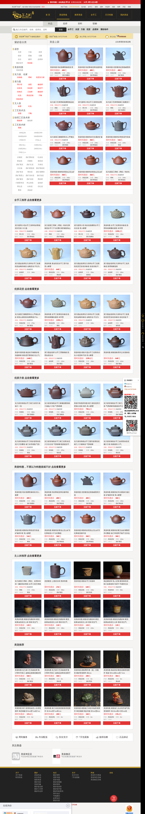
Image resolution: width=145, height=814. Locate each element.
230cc (96, 143)
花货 (88, 29)
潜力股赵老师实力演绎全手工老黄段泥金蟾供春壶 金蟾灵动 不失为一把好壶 (27, 266)
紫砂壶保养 (57, 787)
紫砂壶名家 (38, 787)
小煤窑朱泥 (19, 183)
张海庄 (19, 92)
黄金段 (19, 161)
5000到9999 (38, 136)
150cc (96, 73)
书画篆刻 (56, 796)
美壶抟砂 (19, 99)
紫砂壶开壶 (57, 789)
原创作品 (37, 775)
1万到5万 (22, 140)
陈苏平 (40, 88)
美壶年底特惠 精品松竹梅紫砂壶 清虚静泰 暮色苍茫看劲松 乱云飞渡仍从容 (27, 355)
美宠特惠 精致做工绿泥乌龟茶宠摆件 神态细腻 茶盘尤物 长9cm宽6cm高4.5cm (87, 711)
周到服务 (23, 737)
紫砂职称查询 (58, 791)
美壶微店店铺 (96, 780)
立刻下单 (62, 79)
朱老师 (29, 88)
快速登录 (65, 105)
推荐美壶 (78, 15)
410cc (122, 361)
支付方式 (75, 775)
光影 (113, 7)
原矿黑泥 (19, 164)
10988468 (121, 37)
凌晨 (30, 84)
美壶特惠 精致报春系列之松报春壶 (117, 352)
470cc (62, 450)
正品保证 (123, 737)
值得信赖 (103, 737)
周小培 (19, 84)
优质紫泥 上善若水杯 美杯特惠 (55, 581)
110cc (124, 73)
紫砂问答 (56, 800)
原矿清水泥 (30, 175)
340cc (33, 272)
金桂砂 (40, 183)
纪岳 (19, 95)
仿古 (19, 59)
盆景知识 (56, 798)
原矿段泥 (40, 175)
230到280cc (22, 149)
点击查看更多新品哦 (123, 42)
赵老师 (21, 272)
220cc (68, 108)
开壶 (124, 7)
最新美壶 (37, 780)
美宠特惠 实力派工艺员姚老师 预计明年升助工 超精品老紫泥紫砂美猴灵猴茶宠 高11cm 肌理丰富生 (28, 673)
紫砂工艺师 (38, 789)
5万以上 (38, 140)
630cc (33, 361)
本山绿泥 (30, 183)
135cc (33, 590)
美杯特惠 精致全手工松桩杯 (84, 581)
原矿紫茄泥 (30, 168)
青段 (19, 190)
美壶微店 (65, 754)
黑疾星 (40, 179)
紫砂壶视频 (57, 782)
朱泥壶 (29, 63)
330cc (92, 272)
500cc (62, 590)
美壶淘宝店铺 (96, 777)
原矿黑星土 (19, 175)
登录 (43, 7)
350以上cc (22, 152)
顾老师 (40, 92)
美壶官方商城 (96, 775)
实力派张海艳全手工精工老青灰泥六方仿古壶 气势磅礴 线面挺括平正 (57, 444)
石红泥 (40, 186)
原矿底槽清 (40, 172)
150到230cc (38, 145)
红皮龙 (40, 157)
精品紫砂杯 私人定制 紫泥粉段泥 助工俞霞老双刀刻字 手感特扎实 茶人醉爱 (116, 584)
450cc (92, 450)
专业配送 (43, 737)
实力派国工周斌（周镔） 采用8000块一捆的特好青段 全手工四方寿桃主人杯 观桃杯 (28, 584)
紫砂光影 (37, 782)
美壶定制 (30, 95)
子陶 (40, 95)
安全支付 (63, 737)
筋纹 (19, 56)
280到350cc (38, 149)
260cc (122, 272)
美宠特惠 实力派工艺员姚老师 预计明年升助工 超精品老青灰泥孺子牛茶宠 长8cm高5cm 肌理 (57, 673)
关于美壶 (19, 775)
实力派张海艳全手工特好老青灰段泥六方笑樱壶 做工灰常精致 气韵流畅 (27, 444)
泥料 (101, 7)
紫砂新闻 (56, 784)
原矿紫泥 (19, 179)
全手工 (90, 7)
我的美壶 (124, 15)
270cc (68, 143)
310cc (33, 450)
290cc (68, 73)
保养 (118, 7)
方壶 (83, 29)
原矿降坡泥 (40, 168)
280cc (124, 108)
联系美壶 (19, 777)
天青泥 (40, 164)
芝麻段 (29, 161)
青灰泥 (29, 172)
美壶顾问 (143, 325)
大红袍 (19, 168)
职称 (129, 7)
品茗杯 (95, 29)
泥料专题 (56, 777)
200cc (96, 177)
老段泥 (40, 161)
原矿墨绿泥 (30, 157)
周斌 (30, 77)
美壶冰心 (129, 384)
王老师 (29, 92)
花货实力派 (40, 77)
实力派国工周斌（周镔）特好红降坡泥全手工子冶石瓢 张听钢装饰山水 (57, 228)
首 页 (48, 15)
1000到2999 (38, 133)
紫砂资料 (56, 775)
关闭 (138, 380)
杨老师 (40, 84)
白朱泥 (29, 186)
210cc (62, 361)
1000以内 (22, 133)
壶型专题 (56, 780)
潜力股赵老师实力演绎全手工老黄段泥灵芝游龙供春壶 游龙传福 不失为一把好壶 (87, 266)
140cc (92, 590)
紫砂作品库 (38, 791)
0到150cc (22, 145)
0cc (32, 679)
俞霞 (19, 106)
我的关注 (143, 315)
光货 (77, 29)
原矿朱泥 (19, 172)
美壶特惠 (19, 70)
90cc (121, 590)
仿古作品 (37, 777)
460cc (33, 412)
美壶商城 (63, 15)
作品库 (107, 7)
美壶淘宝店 (26, 754)
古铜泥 (19, 157)
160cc (68, 177)
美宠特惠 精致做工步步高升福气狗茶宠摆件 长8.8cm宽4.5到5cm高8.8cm (117, 711)
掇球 (30, 59)
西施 (30, 56)
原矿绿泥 (30, 179)
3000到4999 (22, 136)
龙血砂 (29, 190)
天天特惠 (109, 15)
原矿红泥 (30, 164)
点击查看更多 (34, 200)
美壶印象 (37, 784)
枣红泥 (19, 186)
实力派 (83, 7)
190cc (96, 108)
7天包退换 (84, 737)
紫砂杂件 (104, 29)
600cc (62, 412)
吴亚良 (19, 88)
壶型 (96, 7)
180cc (33, 628)
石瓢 (40, 56)
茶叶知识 (56, 793)
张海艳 (19, 77)
